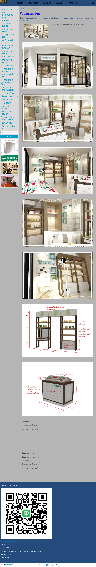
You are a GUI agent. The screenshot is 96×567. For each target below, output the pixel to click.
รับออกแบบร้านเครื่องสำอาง (48, 18)
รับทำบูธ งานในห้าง (77, 18)
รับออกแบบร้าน (30, 18)
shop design (64, 18)
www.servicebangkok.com (8, 541)
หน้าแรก (23, 8)
